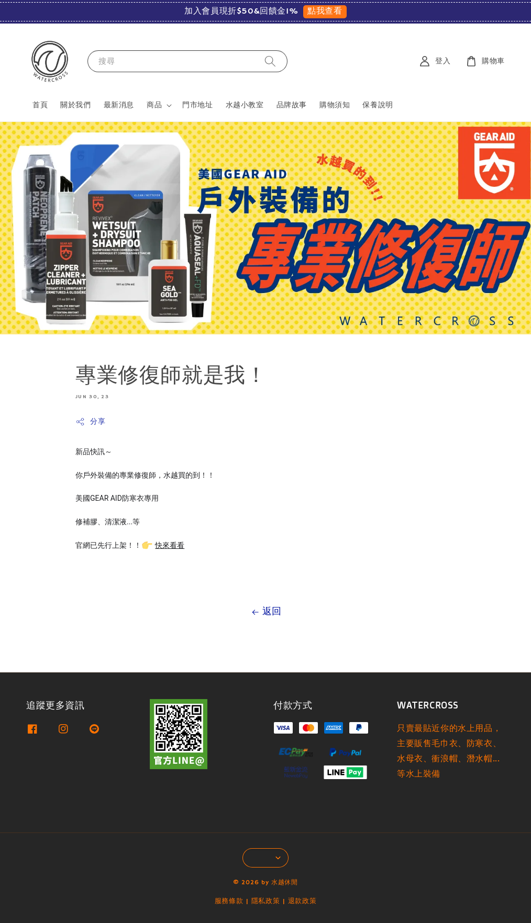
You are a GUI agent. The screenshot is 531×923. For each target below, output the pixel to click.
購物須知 (334, 105)
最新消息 (119, 105)
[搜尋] (270, 61)
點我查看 (324, 11)
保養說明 (377, 105)
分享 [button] (90, 422)
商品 (154, 105)
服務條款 (229, 901)
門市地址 (197, 105)
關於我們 (75, 105)
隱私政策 (265, 901)
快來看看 (169, 545)
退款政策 (302, 901)
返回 (265, 611)
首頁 (40, 105)
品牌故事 (291, 105)
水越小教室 (245, 105)
